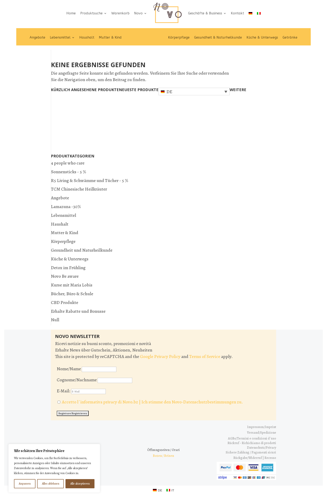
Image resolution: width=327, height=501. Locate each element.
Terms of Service (204, 356)
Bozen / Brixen (163, 455)
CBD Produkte (64, 302)
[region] (54, 468)
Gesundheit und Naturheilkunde (81, 250)
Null (55, 320)
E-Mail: (81, 391)
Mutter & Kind (110, 37)
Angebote (37, 37)
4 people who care (67, 163)
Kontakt (237, 13)
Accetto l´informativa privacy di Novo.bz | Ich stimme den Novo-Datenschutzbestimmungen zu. (152, 402)
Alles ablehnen (50, 484)
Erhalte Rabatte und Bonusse (78, 311)
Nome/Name (69, 369)
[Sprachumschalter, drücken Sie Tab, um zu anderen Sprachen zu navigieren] (194, 91)
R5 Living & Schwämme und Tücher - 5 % (89, 180)
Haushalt (86, 37)
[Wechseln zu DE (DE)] (157, 490)
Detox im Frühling (68, 268)
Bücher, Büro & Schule (72, 294)
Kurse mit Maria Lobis (71, 285)
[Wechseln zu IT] (259, 13)
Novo (138, 13)
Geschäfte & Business (205, 13)
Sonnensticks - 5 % (68, 172)
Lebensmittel (60, 37)
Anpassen (25, 484)
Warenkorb (120, 13)
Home (71, 13)
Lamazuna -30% (66, 206)
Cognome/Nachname (77, 380)
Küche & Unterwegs (262, 37)
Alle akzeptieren (80, 484)
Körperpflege (179, 37)
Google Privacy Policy (160, 356)
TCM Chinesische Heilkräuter (79, 189)
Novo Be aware (65, 276)
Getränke (290, 37)
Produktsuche (91, 13)
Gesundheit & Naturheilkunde (218, 37)
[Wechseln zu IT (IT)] (170, 490)
